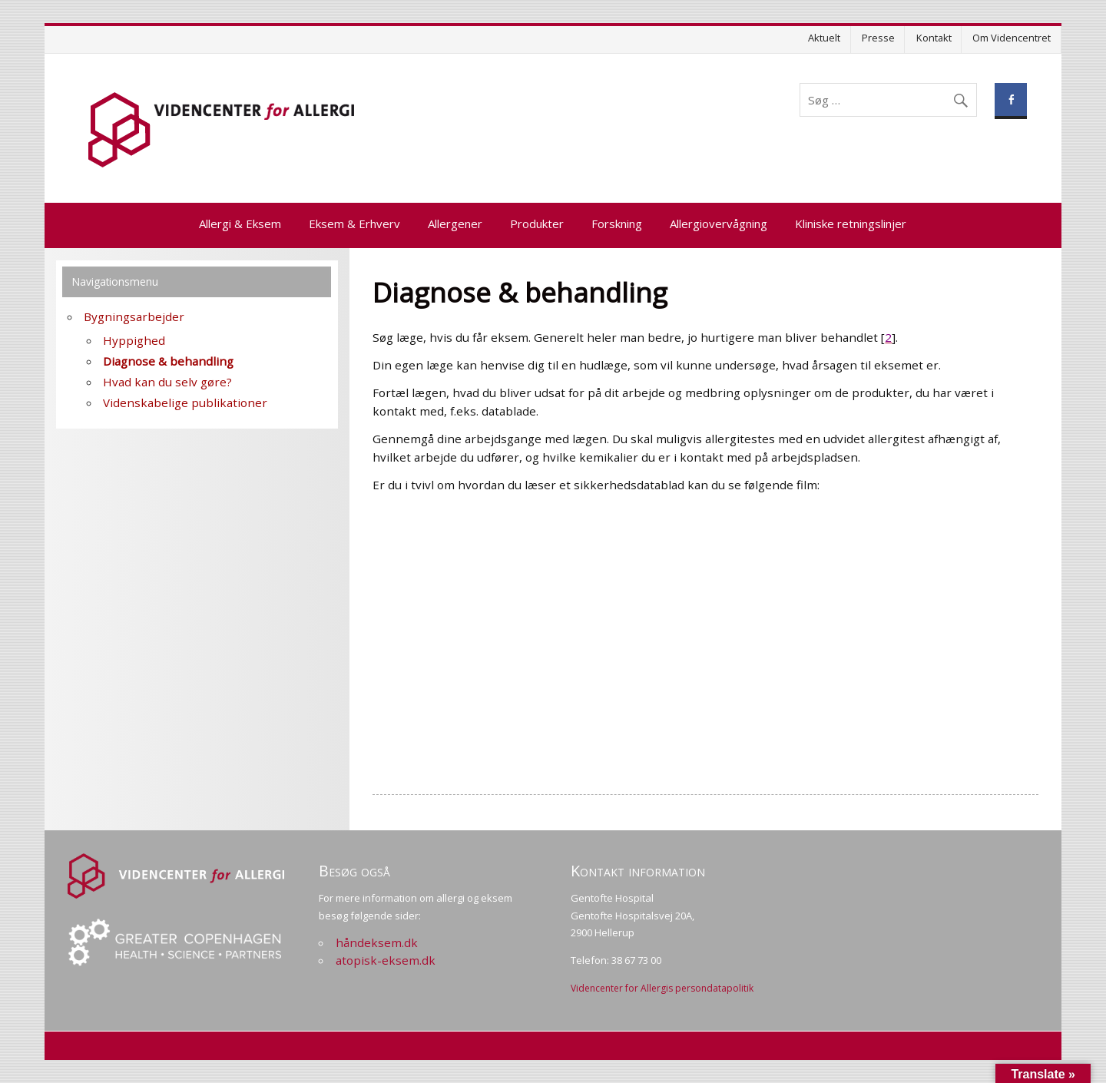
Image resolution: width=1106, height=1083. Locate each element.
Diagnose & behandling (168, 361)
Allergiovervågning (718, 223)
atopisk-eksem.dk (385, 960)
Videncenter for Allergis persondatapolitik (662, 988)
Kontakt (934, 38)
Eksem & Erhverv (354, 223)
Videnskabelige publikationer (185, 402)
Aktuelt (824, 38)
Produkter (537, 223)
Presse (878, 38)
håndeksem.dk (377, 942)
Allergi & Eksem (240, 223)
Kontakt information (638, 870)
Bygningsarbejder (134, 316)
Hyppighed (134, 340)
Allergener (455, 223)
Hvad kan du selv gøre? (167, 381)
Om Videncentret (1011, 38)
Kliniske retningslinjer (850, 223)
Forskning (616, 223)
